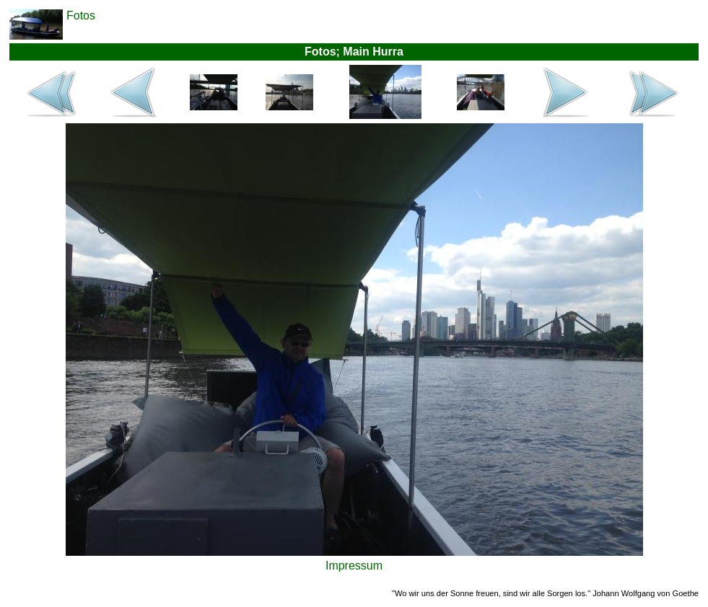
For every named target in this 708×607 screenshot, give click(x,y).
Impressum (354, 565)
